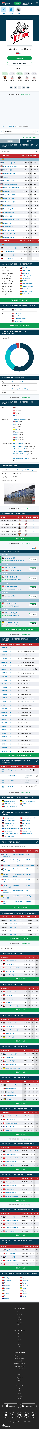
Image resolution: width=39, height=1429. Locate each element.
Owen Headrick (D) (9, 173)
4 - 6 (34, 531)
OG (16, 427)
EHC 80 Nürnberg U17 (19, 449)
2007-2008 (4, 716)
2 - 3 (34, 520)
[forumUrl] (28, 87)
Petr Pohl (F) (6, 865)
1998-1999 (4, 747)
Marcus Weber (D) (8, 212)
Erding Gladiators (18, 901)
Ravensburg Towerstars (16, 861)
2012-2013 (4, 698)
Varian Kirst (25, 273)
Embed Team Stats (30, 137)
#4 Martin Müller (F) (10, 801)
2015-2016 (4, 687)
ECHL (28, 854)
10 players (7, 1288)
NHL (16, 422)
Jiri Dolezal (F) (10, 1126)
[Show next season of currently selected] (37, 131)
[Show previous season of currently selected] (2, 131)
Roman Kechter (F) (11, 622)
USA (19, 1317)
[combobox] (4, 132)
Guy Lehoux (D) (10, 1057)
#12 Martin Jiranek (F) (10, 806)
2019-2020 (4, 673)
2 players (25, 1280)
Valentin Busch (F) (6, 897)
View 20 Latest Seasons (19, 938)
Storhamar (16, 885)
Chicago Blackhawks (19, 1356)
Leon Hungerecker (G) (10, 248)
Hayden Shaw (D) (8, 198)
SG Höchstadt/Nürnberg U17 (21, 458)
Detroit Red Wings (19, 1358)
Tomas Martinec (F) (11, 1260)
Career (19, 1399)
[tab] (9, 141)
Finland (19, 1320)
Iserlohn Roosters (18, 890)
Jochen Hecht (26, 270)
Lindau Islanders (18, 896)
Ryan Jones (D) (10, 558)
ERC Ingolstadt (14, 606)
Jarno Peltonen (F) (9, 820)
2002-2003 (4, 733)
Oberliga (28, 874)
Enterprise (20, 1396)
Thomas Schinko (27, 291)
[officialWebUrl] (11, 87)
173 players (7, 1278)
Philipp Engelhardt (27, 286)
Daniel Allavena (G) (9, 255)
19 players (7, 1285)
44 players (7, 1283)
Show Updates (19, 64)
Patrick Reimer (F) (27, 834)
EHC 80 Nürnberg (18, 443)
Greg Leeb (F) (26, 823)
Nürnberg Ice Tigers (19, 419)
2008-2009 (4, 712)
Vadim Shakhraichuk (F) (11, 834)
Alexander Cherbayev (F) (11, 828)
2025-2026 (4, 651)
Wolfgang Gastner (27, 276)
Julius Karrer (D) (8, 223)
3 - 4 (34, 528)
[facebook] (19, 87)
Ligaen (28, 885)
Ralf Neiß (25, 281)
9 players (6, 1291)
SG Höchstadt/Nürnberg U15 (21, 454)
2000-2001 (4, 740)
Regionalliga (30, 865)
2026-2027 (4, 648)
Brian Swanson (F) (9, 836)
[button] (19, 58)
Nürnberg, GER (16, 389)
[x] (15, 87)
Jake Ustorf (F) (7, 216)
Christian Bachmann (28, 294)
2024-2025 (4, 655)
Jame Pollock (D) (27, 828)
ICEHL (28, 880)
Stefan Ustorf (26, 278)
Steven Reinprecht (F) (28, 818)
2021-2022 (4, 666)
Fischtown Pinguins (15, 625)
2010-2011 (4, 705)
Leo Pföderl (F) (10, 1002)
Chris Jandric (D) (10, 603)
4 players (6, 1296)
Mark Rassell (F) (7, 861)
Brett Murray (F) (10, 567)
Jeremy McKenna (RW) (10, 166)
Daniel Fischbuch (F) (7, 891)
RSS (19, 1393)
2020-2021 (4, 669)
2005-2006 (4, 723)
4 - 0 (34, 524)
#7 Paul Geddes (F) (9, 804)
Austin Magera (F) (11, 586)
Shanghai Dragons (15, 570)
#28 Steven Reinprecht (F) (29, 804)
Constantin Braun (20, 318)
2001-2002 (4, 737)
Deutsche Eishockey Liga (19, 382)
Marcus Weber (19, 310)
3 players (25, 1278)
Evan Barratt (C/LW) (9, 163)
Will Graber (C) (7, 170)
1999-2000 (4, 744)
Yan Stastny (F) (26, 831)
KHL (16, 435)
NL (19, 1347)
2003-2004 (4, 730)
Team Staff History (19, 300)
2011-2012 (4, 701)
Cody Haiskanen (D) (9, 202)
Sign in (25, 3)
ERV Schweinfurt (18, 865)
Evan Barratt (18, 316)
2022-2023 (4, 662)
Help (19, 1383)
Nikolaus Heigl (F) (11, 613)
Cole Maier (18, 313)
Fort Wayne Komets (16, 579)
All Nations (20, 1325)
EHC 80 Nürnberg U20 (19, 451)
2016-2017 (4, 684)
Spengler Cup (12, 770)
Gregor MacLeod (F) (6, 870)
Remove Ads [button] (25, 94)
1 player (24, 1288)
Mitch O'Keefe (26, 268)
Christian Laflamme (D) (12, 1264)
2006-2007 (4, 719)
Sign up (17, 3)
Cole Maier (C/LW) (8, 177)
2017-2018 (4, 680)
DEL (21, 53)
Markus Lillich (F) (5, 875)
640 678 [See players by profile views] (19, 68)
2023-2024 (4, 658)
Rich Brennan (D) (9, 823)
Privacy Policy (19, 1385)
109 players (7, 1280)
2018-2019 (4, 677)
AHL (16, 437)
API (19, 1391)
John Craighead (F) (11, 1054)
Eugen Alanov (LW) (9, 195)
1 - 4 (34, 535)
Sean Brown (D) (10, 1253)
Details (33, 559)
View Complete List (19, 907)
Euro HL (10, 786)
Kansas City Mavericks (17, 560)
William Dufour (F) (11, 577)
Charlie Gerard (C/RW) (10, 184)
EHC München (14, 615)
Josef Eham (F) (7, 205)
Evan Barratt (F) (10, 1165)
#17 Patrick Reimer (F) (29, 801)
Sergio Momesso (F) (11, 1116)
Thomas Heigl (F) (8, 209)
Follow (19, 58)
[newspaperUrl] (23, 87)
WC (16, 424)
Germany (19, 1322)
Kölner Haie (16, 869)
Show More (20, 539)
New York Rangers (19, 1363)
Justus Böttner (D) (8, 230)
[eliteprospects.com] (6, 3)
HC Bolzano (16, 880)
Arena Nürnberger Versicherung (23, 470)
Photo (19, 1388)
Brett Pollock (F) (7, 880)
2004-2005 (4, 726)
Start (3, 126)
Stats (29, 141)
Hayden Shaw (19, 321)
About (19, 1380)
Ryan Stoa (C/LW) (8, 180)
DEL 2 (28, 860)
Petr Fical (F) (26, 826)
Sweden (19, 1312)
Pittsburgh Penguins (19, 1366)
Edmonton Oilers (19, 1361)
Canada (19, 1314)
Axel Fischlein (26, 289)
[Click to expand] (37, 145)
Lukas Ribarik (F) (8, 227)
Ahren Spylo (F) (10, 1119)
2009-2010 (4, 708)
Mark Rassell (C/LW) (9, 234)
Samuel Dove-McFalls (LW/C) (11, 188)
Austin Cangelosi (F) (7, 886)
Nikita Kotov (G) (8, 258)
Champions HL (12, 775)
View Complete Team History (19, 755)
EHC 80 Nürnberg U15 (19, 446)
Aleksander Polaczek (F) (13, 1068)
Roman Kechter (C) (9, 191)
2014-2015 (4, 691)
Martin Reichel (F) (9, 831)
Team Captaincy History (19, 325)
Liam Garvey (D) (9, 826)
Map (25, 389)
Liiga (16, 432)
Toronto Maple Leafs (19, 1369)
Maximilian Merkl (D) (9, 237)
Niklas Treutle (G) (9, 251)
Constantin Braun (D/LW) (11, 219)
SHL (16, 429)
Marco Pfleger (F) (6, 902)
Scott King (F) (26, 820)
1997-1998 (4, 751)
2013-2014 (4, 694)
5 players (6, 1293)
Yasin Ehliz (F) (10, 975)
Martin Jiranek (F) (9, 818)
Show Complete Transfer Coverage (19, 629)
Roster (10, 141)
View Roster (13, 920)
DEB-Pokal (11, 781)
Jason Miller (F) (9, 1189)
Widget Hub (19, 1378)
